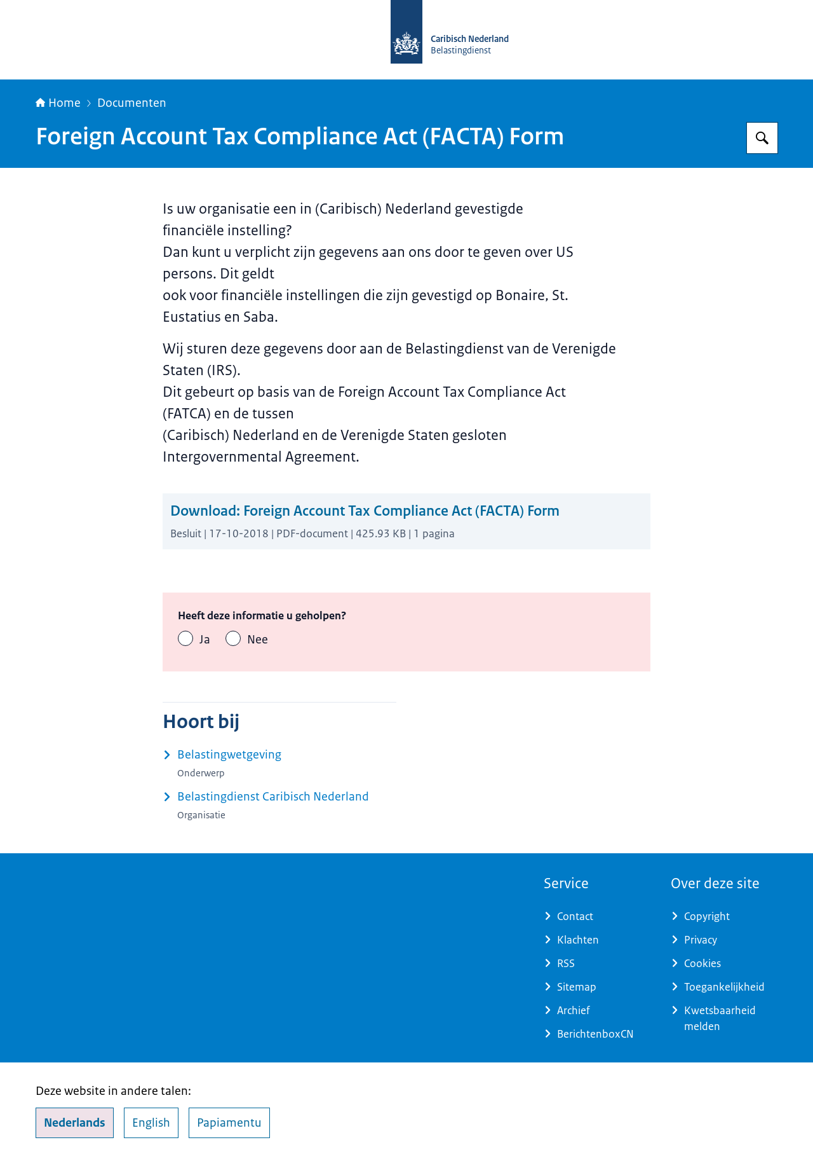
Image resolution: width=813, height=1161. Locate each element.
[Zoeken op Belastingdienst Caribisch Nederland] (762, 138)
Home (58, 103)
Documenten (131, 103)
